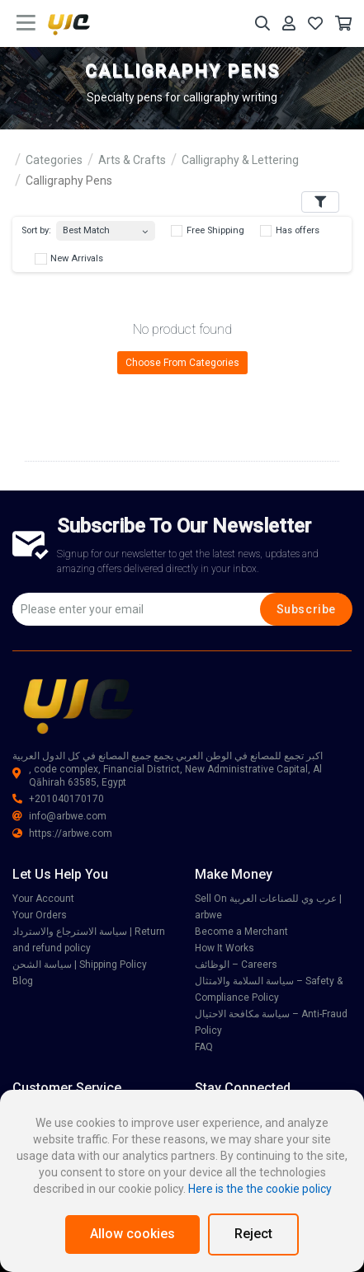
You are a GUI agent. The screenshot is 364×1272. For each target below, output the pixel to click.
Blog (22, 981)
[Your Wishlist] (315, 23)
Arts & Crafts (132, 160)
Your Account (43, 898)
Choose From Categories (182, 362)
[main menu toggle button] (26, 23)
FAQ (204, 1047)
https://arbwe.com (62, 833)
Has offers (289, 231)
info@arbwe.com (59, 816)
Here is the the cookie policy (260, 1188)
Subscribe (306, 609)
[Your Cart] (343, 23)
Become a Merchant (241, 931)
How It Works (224, 948)
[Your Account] (288, 23)
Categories (54, 160)
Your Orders (39, 915)
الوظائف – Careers (236, 964)
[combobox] (105, 227)
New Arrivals (69, 259)
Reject (253, 1233)
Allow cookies (132, 1233)
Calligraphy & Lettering (240, 160)
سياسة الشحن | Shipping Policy (79, 964)
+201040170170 (58, 799)
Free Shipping (207, 231)
